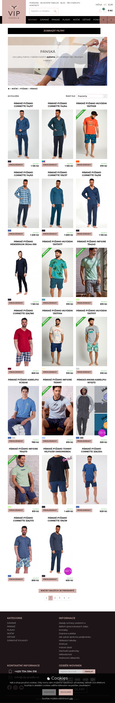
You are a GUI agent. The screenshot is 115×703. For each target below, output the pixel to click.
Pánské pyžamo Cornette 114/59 (91, 174)
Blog (62, 3)
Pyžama (24, 89)
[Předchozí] (46, 598)
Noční (76, 20)
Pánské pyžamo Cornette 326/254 (91, 450)
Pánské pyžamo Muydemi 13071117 (91, 312)
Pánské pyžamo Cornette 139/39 (57, 519)
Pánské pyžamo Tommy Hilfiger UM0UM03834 (57, 450)
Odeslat (89, 672)
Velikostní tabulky (49, 3)
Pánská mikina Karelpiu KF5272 (91, 381)
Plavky (66, 20)
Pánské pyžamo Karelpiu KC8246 (23, 381)
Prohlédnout (16, 165)
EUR (110, 5)
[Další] (69, 598)
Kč (105, 5)
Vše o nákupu (73, 3)
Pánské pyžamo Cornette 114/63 (23, 174)
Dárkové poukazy (17, 641)
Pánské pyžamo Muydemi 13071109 (91, 105)
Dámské (44, 20)
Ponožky (98, 20)
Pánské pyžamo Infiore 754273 (23, 450)
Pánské (56, 20)
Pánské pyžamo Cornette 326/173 (23, 519)
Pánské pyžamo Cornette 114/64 (57, 105)
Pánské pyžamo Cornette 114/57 (23, 105)
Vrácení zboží (65, 648)
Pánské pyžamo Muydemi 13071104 (57, 312)
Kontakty (34, 5)
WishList (63, 644)
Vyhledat (55, 11)
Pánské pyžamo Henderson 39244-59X (23, 243)
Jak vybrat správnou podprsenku (75, 637)
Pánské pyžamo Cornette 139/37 (57, 174)
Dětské (87, 20)
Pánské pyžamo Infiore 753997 (57, 381)
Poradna (34, 3)
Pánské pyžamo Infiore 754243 (91, 243)
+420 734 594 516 (26, 671)
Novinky (32, 20)
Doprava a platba (67, 634)
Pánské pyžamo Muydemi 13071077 (57, 243)
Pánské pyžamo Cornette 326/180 (23, 312)
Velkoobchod (65, 655)
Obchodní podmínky (69, 651)
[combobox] (91, 96)
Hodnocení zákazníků (69, 658)
